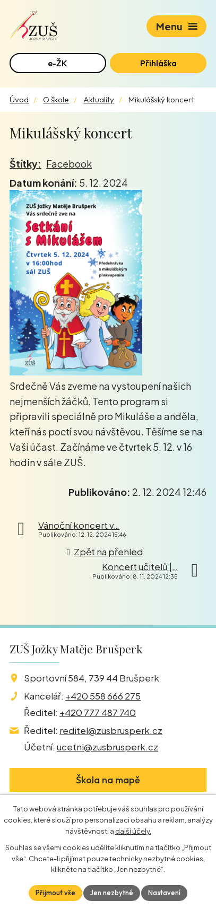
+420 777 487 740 (97, 712)
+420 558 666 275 (103, 696)
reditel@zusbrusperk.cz (110, 730)
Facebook (69, 164)
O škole (56, 99)
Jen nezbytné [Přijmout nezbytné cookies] (111, 892)
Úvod (19, 99)
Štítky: (25, 164)
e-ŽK (57, 63)
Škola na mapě (108, 780)
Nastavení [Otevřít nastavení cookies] (164, 892)
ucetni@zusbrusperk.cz (107, 747)
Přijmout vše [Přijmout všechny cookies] (55, 892)
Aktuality (98, 99)
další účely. (133, 831)
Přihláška (158, 63)
